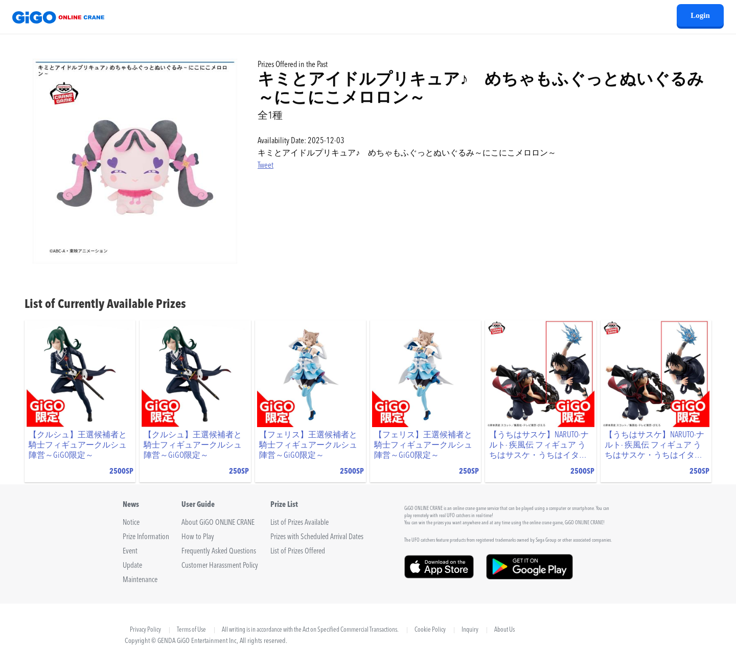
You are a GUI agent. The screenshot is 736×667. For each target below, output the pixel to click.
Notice (131, 523)
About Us (504, 630)
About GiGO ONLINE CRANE (218, 523)
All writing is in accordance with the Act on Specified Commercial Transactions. (310, 630)
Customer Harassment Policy (219, 566)
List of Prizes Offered (297, 551)
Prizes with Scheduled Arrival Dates (316, 537)
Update (132, 566)
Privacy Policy (145, 630)
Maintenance (140, 580)
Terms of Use (191, 630)
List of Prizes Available (299, 523)
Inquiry (470, 630)
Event (130, 551)
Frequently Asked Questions (218, 551)
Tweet (265, 166)
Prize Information (146, 537)
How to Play (197, 537)
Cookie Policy (430, 630)
